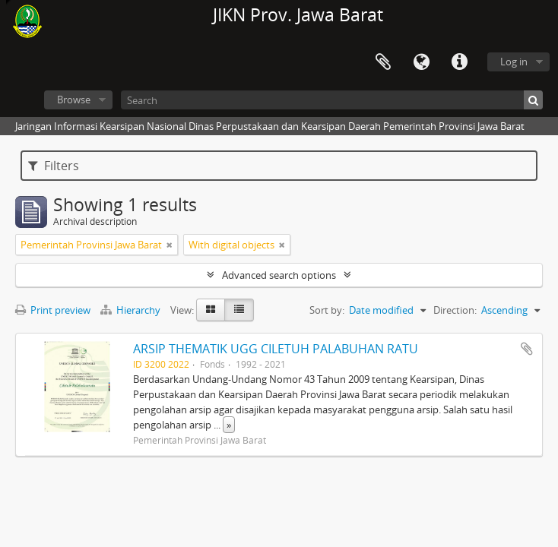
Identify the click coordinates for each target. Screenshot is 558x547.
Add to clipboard (526, 348)
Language (421, 62)
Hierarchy (131, 310)
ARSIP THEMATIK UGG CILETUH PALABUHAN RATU (275, 348)
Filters (53, 165)
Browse (73, 99)
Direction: (455, 310)
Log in (514, 61)
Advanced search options (279, 275)
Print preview (52, 310)
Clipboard (383, 62)
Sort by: (326, 310)
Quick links (459, 62)
